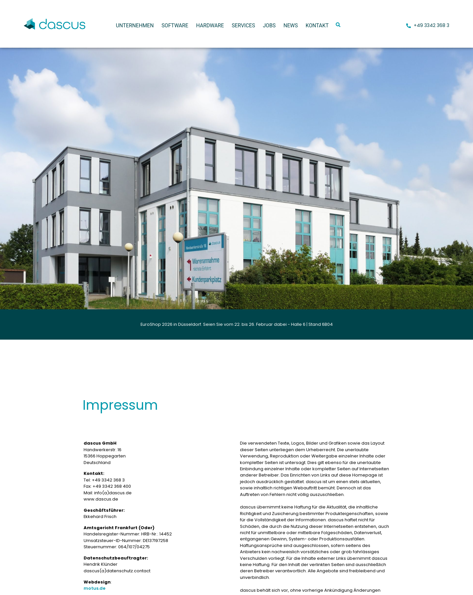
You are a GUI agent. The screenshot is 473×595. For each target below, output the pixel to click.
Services (243, 25)
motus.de (94, 588)
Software (175, 25)
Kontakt (316, 25)
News (290, 25)
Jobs (269, 25)
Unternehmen (135, 25)
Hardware (210, 25)
